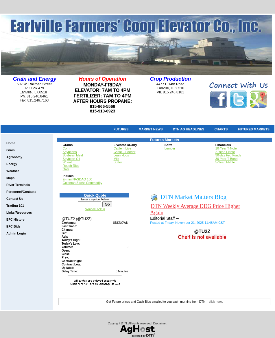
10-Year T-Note (226, 148)
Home (10, 143)
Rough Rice (71, 165)
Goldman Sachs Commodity (82, 182)
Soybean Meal (73, 155)
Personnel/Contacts (21, 191)
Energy (11, 164)
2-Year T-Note (225, 152)
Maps (10, 178)
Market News (151, 129)
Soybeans (70, 152)
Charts (221, 129)
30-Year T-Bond (226, 158)
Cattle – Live (122, 148)
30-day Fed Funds (228, 155)
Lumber (170, 148)
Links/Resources (19, 212)
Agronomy (14, 157)
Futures (120, 129)
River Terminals (18, 184)
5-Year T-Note (225, 162)
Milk (116, 158)
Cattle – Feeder (125, 152)
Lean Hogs (121, 155)
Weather (12, 171)
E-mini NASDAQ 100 (77, 179)
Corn (66, 148)
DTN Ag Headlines (188, 129)
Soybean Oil (71, 158)
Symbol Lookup (95, 209)
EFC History (15, 219)
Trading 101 (15, 205)
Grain (10, 150)
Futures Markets (253, 129)
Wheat (67, 162)
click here (215, 301)
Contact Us (14, 198)
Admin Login (16, 233)
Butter (118, 162)
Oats (66, 169)
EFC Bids (13, 226)
